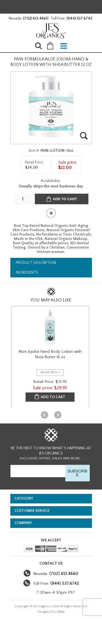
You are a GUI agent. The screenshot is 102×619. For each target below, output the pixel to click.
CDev (60, 612)
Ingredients (27, 272)
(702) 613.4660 (35, 18)
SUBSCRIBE (77, 473)
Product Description (36, 263)
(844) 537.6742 (79, 18)
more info (49, 372)
